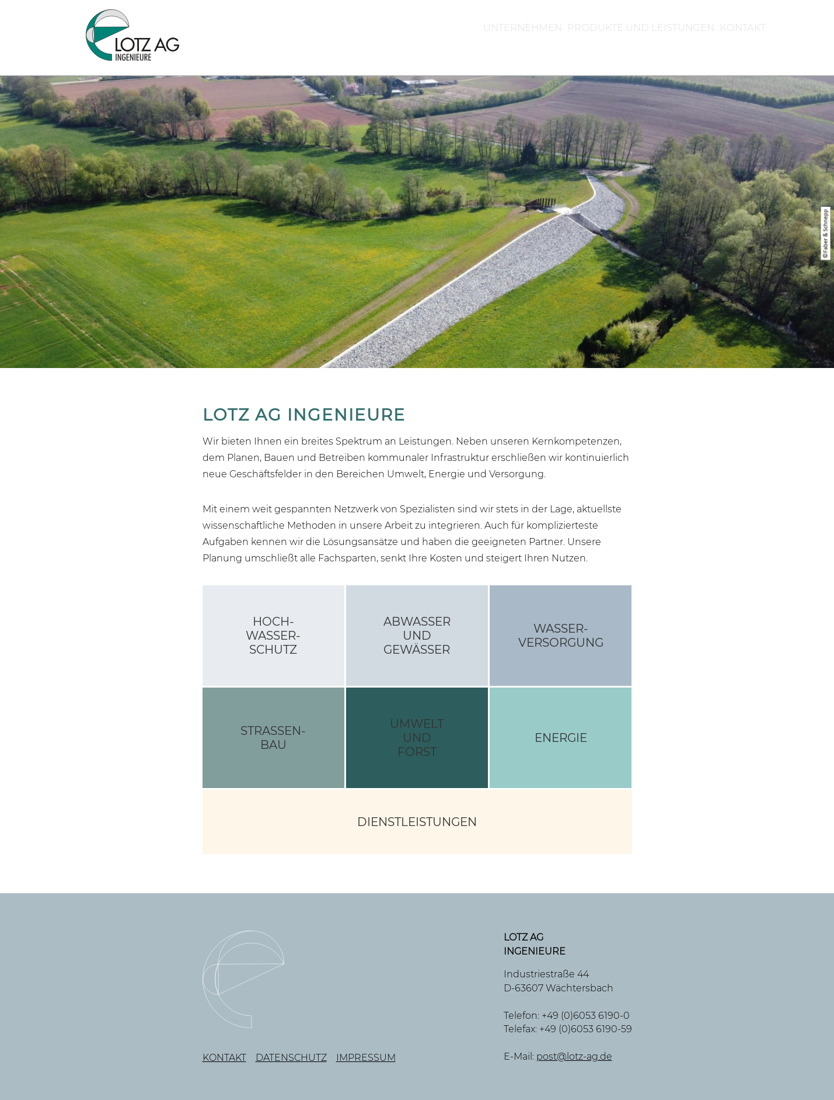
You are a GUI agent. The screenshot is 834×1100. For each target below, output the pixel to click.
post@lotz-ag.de (574, 1056)
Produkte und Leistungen (579, 40)
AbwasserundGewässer (417, 636)
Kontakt (725, 40)
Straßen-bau (273, 738)
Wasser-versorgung (560, 636)
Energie (561, 738)
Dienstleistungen (417, 822)
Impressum (366, 1057)
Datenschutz (291, 1057)
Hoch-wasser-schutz (273, 636)
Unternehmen (412, 40)
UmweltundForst (417, 738)
